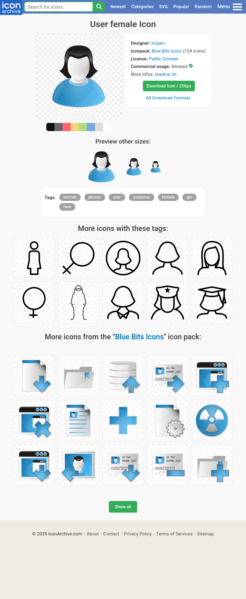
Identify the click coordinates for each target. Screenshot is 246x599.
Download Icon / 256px (169, 86)
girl (189, 197)
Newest (118, 6)
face (67, 206)
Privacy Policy (138, 533)
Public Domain (163, 58)
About (93, 533)
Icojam (158, 43)
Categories (142, 6)
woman (70, 197)
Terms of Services (174, 533)
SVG (163, 6)
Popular (181, 6)
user (117, 197)
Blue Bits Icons (167, 51)
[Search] (99, 7)
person (94, 197)
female (168, 197)
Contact (111, 533)
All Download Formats (168, 97)
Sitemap (205, 533)
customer (141, 197)
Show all (123, 506)
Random (203, 6)
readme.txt (165, 74)
